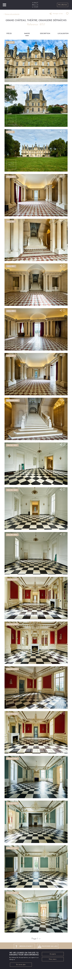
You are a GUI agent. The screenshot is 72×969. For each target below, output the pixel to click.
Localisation (63, 33)
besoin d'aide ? (26, 946)
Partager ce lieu (58, 13)
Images (27, 33)
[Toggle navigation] (4, 5)
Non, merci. (53, 960)
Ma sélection (62, 5)
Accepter (53, 955)
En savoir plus (21, 965)
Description (45, 33)
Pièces (9, 33)
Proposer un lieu (49, 946)
